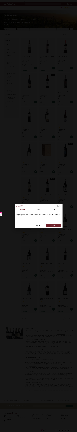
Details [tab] (38, 209)
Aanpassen (38, 225)
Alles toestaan (53, 225)
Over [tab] (54, 209)
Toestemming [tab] (22, 209)
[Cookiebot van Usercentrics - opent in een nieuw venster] (56, 206)
